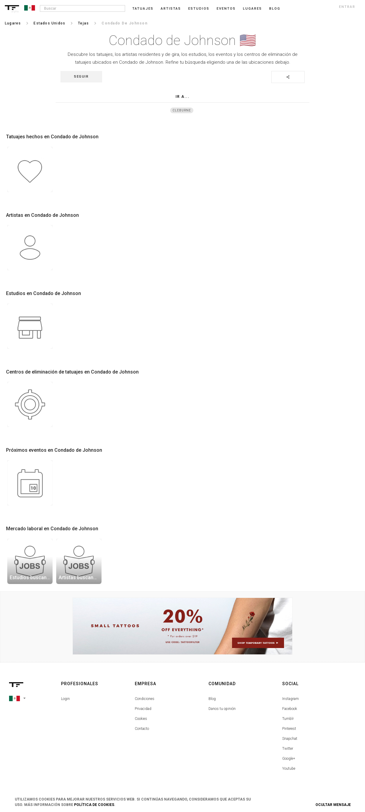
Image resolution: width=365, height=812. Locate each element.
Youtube (288, 768)
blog (274, 9)
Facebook (289, 709)
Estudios (198, 9)
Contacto (142, 729)
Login (65, 699)
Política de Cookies (94, 805)
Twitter (287, 748)
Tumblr (288, 719)
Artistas (171, 9)
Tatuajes (142, 9)
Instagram (290, 699)
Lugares (252, 9)
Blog (212, 699)
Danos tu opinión (222, 709)
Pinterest (289, 729)
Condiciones (144, 699)
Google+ (288, 758)
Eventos (226, 9)
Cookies (141, 719)
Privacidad (143, 709)
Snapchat (289, 739)
